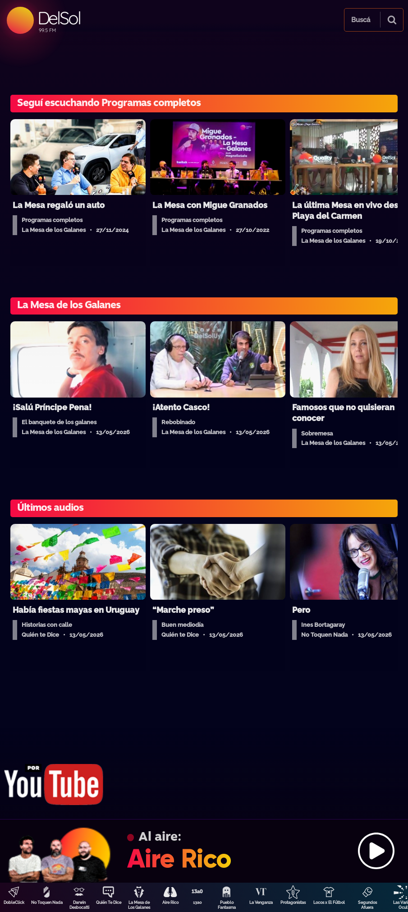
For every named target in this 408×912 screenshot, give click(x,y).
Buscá (360, 20)
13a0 (197, 902)
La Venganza (261, 902)
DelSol (58, 18)
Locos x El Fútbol (329, 902)
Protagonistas (293, 902)
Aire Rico (170, 902)
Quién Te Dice (108, 902)
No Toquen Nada (47, 902)
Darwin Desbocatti (79, 905)
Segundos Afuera (367, 905)
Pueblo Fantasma (227, 905)
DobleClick (14, 902)
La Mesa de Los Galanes (139, 905)
